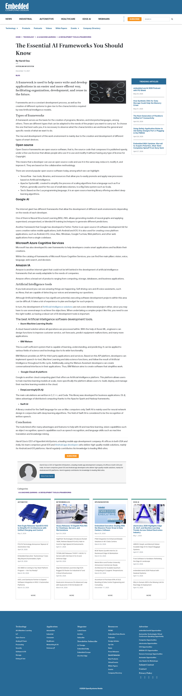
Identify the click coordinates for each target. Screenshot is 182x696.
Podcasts (38, 28)
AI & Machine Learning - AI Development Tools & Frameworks (44, 492)
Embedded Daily (83, 649)
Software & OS (21, 651)
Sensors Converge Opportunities (150, 654)
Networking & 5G (53, 644)
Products (26, 28)
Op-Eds (110, 644)
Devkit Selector (114, 655)
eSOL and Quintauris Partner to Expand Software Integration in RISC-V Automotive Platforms (33, 582)
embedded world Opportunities (150, 630)
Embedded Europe (84, 652)
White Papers (61, 28)
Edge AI (87, 19)
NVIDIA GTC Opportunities (148, 650)
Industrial (25, 19)
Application (52, 626)
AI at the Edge (82, 656)
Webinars (104, 19)
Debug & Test (20, 658)
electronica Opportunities (148, 643)
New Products (113, 659)
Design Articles (113, 641)
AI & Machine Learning (46, 37)
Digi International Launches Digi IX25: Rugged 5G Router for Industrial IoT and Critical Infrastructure (70, 570)
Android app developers (67, 445)
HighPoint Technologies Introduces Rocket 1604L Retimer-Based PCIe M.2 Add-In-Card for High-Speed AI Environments (71, 541)
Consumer (50, 637)
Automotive (47, 19)
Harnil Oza (24, 61)
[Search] (156, 19)
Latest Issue (81, 630)
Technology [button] (12, 28)
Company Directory (91, 28)
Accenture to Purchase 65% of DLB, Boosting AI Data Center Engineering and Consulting (109, 582)
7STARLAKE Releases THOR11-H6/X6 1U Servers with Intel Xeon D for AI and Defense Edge (71, 556)
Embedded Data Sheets (116, 634)
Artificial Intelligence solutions (58, 307)
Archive (80, 634)
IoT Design (81, 645)
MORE (33, 595)
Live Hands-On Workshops (148, 661)
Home (18, 37)
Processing (20, 644)
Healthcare (68, 19)
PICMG (110, 630)
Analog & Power (21, 641)
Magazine (81, 626)
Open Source (20, 637)
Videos (49, 28)
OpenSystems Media (93, 688)
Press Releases (113, 651)
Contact (143, 669)
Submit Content (146, 664)
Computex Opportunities (148, 640)
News (110, 648)
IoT (17, 634)
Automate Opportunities (147, 657)
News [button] (9, 19)
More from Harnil (47, 476)
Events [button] (75, 28)
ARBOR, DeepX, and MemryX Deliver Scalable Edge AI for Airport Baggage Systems (146, 546)
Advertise (143, 626)
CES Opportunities (145, 647)
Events (110, 669)
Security (19, 648)
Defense (51, 648)
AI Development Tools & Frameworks (75, 37)
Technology (28, 37)
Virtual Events (113, 662)
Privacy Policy (145, 673)
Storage (18, 655)
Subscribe (135, 19)
